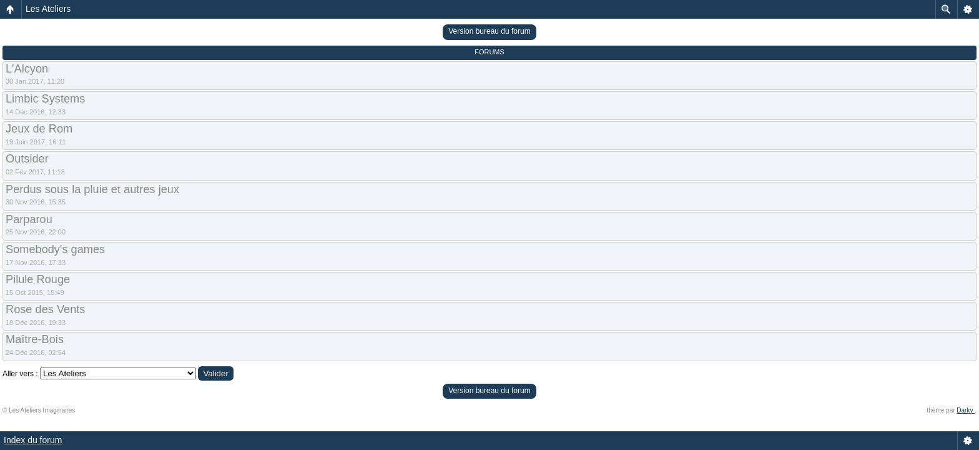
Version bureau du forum (489, 31)
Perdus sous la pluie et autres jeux (92, 189)
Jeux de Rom (39, 128)
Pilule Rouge (38, 279)
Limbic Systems (45, 98)
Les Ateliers (48, 9)
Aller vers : (20, 373)
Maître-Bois (35, 339)
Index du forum (33, 440)
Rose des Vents (45, 309)
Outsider (27, 158)
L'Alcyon (27, 68)
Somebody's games (55, 249)
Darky (966, 410)
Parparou (29, 219)
